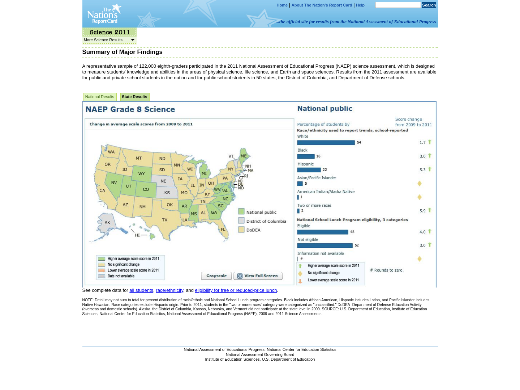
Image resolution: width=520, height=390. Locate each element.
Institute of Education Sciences (232, 359)
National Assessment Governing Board (260, 354)
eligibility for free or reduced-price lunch (236, 290)
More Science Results (108, 40)
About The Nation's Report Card (322, 5)
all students (141, 290)
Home (282, 5)
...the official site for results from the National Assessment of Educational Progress (356, 21)
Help (360, 5)
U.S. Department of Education (288, 359)
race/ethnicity (169, 290)
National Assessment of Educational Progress (224, 349)
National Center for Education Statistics (301, 349)
